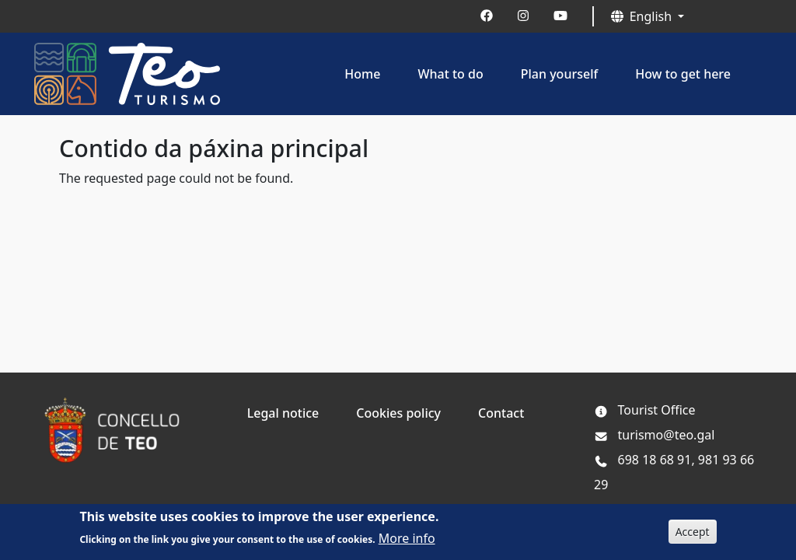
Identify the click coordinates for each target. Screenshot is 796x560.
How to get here (683, 73)
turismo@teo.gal (654, 434)
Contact (501, 413)
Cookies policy (398, 413)
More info (407, 542)
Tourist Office (657, 409)
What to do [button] (450, 73)
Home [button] (362, 73)
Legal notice (283, 413)
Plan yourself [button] (559, 73)
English (643, 16)
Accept (693, 536)
